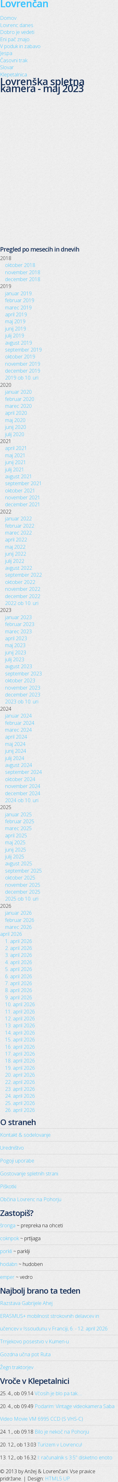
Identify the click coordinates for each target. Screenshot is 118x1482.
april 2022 (16, 539)
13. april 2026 (20, 1025)
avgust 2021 (18, 476)
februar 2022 (19, 525)
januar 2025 (18, 814)
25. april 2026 (20, 1103)
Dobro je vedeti (17, 32)
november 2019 (22, 363)
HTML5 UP (57, 1478)
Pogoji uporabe (17, 1160)
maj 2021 (15, 455)
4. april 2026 (18, 962)
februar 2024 (19, 722)
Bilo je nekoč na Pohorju (62, 1431)
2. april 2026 (18, 948)
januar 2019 (18, 293)
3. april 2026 (18, 955)
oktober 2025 (20, 877)
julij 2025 (14, 856)
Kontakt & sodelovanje (25, 1134)
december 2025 (22, 891)
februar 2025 (19, 821)
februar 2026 (19, 920)
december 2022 (22, 596)
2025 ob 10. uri (21, 898)
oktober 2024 (20, 779)
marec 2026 (18, 927)
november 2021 (22, 497)
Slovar (7, 67)
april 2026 (11, 933)
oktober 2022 (20, 582)
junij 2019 (15, 328)
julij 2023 (14, 659)
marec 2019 (18, 307)
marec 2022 (18, 532)
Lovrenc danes (16, 25)
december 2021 (22, 504)
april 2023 (16, 638)
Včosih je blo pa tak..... (58, 1393)
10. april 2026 (20, 1004)
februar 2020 (19, 399)
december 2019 (22, 370)
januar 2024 (18, 715)
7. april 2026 (18, 983)
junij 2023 (15, 652)
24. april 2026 (20, 1095)
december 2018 (22, 279)
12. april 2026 (20, 1018)
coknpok (9, 1238)
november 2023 (22, 687)
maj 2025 (15, 842)
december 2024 (22, 793)
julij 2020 (14, 434)
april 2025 (16, 835)
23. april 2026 (20, 1088)
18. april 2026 (20, 1060)
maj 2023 (15, 645)
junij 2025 (15, 849)
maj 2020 (15, 420)
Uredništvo (12, 1147)
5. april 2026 (18, 969)
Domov (8, 17)
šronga (7, 1225)
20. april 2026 (20, 1074)
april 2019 (16, 314)
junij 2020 (15, 427)
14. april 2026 (20, 1032)
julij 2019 (14, 335)
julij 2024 (14, 758)
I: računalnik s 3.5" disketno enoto (74, 1457)
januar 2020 (18, 391)
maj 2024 (15, 744)
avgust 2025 (18, 863)
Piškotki (8, 1186)
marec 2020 (18, 405)
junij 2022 (15, 553)
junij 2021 (15, 462)
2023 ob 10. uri (21, 701)
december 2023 (22, 694)
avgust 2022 (18, 567)
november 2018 (22, 272)
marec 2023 (18, 631)
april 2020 (16, 412)
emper (7, 1277)
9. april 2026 (18, 997)
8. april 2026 (18, 990)
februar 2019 (19, 300)
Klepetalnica (13, 74)
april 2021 (16, 448)
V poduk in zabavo (20, 46)
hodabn (8, 1264)
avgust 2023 (18, 666)
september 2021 (23, 483)
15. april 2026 (20, 1039)
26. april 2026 (20, 1110)
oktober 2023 (20, 680)
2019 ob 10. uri (21, 377)
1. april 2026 (18, 941)
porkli (6, 1251)
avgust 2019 (18, 342)
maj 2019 (15, 321)
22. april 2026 (20, 1082)
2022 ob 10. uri (21, 603)
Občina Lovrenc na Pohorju (30, 1199)
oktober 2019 (20, 356)
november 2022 (22, 589)
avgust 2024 (18, 765)
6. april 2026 (18, 976)
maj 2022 (15, 546)
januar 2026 (18, 912)
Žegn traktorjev (16, 1367)
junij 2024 (15, 750)
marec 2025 (18, 828)
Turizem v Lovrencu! (59, 1444)
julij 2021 (14, 469)
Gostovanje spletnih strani (29, 1173)
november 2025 (22, 884)
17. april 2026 (20, 1053)
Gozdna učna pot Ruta (25, 1354)
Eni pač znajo (15, 39)
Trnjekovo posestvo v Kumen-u (34, 1341)
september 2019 (23, 349)
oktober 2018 (20, 265)
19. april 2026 (20, 1067)
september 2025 (23, 870)
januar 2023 (18, 617)
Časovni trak (13, 60)
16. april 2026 (20, 1046)
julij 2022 (14, 561)
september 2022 (23, 574)
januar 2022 (18, 518)
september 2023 (23, 673)
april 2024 (16, 736)
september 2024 (23, 772)
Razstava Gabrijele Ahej (26, 1303)
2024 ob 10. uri (21, 800)
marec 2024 (18, 729)
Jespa (6, 53)
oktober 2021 (20, 490)
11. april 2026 (20, 1011)
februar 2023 (19, 624)
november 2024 (22, 786)
